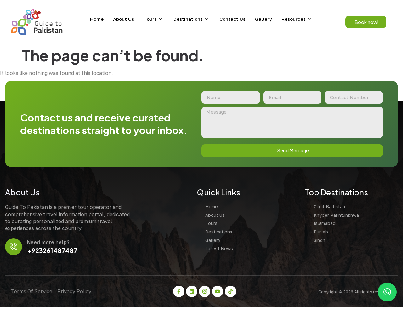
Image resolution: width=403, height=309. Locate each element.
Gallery (263, 19)
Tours (153, 18)
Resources (296, 18)
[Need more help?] (14, 248)
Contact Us (232, 19)
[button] (387, 292)
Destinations (190, 18)
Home (97, 19)
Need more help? (49, 244)
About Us (123, 19)
